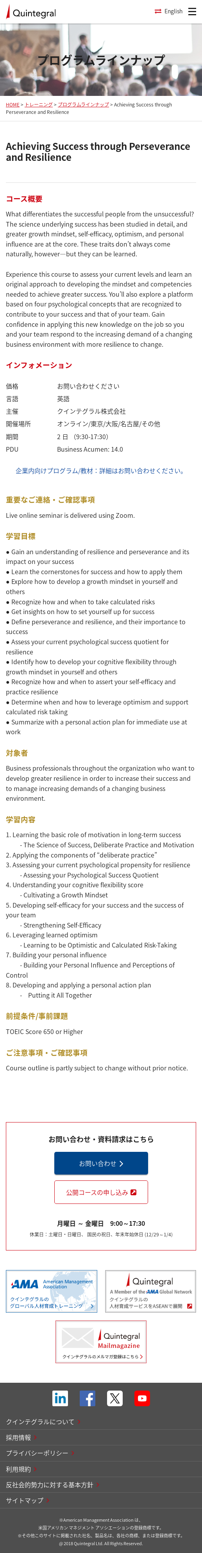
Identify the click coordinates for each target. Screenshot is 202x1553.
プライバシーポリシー (37, 1453)
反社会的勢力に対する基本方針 (49, 1484)
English (173, 11)
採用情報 (18, 1437)
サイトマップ (24, 1500)
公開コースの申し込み (97, 1192)
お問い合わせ (97, 1163)
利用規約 (18, 1469)
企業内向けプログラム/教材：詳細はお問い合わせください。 (101, 470)
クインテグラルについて (40, 1421)
